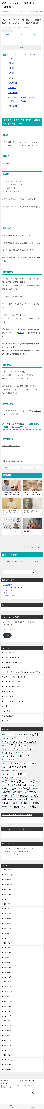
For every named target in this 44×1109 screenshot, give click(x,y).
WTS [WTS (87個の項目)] (35, 734)
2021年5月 (7, 909)
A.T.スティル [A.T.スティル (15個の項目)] (10, 734)
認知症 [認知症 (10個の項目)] (26, 803)
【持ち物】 (12, 78)
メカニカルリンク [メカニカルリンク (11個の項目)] (12, 778)
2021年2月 (7, 923)
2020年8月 (7, 953)
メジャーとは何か (10, 696)
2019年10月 (8, 1001)
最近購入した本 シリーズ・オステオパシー (31, 512)
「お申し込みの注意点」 (15, 424)
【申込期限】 (13, 106)
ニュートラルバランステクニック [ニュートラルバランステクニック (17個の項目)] (20, 763)
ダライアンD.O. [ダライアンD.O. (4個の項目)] (9, 759)
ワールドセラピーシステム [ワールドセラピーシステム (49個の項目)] (21, 781)
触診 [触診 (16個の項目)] (6, 803)
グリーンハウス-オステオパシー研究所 (17, 815)
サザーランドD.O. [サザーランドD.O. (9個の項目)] (25, 753)
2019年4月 (7, 1030)
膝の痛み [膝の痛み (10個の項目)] (8, 799)
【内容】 (11, 73)
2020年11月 (8, 938)
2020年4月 (7, 972)
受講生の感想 (8, 716)
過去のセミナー (7, 30)
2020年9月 (7, 948)
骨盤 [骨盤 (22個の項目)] (34, 806)
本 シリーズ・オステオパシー (11, 532)
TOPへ (33, 1106)
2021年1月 (7, 928)
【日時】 (11, 63)
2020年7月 (7, 957)
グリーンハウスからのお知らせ (14, 677)
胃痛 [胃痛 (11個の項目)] (6, 796)
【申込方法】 (12, 93)
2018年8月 (7, 1070)
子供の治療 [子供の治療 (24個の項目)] (10, 788)
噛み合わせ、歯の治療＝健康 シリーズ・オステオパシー (11, 512)
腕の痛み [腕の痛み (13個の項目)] (24, 796)
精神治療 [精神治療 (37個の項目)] (26, 788)
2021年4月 (7, 914)
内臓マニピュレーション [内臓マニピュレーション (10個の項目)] (24, 785)
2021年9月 (7, 889)
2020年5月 (7, 967)
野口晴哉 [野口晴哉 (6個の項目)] (36, 803)
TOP (19, 1080)
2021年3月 (7, 919)
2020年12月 (8, 933)
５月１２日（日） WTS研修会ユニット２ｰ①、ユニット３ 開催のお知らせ (33, 547)
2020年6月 (7, 962)
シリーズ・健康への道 (11, 687)
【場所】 (11, 68)
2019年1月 (7, 1045)
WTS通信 (7, 667)
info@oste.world (8, 593)
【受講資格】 (12, 83)
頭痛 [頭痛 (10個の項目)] (25, 807)
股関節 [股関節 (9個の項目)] (7, 792)
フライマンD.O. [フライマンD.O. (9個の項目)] (10, 771)
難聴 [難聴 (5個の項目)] (5, 806)
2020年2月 (7, 982)
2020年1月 (7, 987)
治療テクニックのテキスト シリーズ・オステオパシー (32, 493)
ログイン (23, 561)
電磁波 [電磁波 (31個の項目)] (15, 806)
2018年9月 (7, 1065)
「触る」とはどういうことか (13, 657)
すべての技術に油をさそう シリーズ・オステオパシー (11, 493)
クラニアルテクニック (15, 461)
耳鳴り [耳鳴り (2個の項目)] (37, 788)
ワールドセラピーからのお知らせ (15, 701)
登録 (7, 635)
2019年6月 (7, 1021)
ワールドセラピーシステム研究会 (15, 829)
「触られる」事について (12, 652)
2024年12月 (8, 875)
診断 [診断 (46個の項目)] (15, 803)
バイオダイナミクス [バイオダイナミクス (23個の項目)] (15, 767)
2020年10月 (8, 943)
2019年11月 (8, 996)
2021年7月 (7, 899)
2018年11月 (8, 1055)
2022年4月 (7, 879)
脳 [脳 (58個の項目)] (14, 795)
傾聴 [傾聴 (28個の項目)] (6, 785)
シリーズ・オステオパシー (13, 682)
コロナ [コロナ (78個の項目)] (9, 752)
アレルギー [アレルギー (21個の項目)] (19, 738)
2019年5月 (7, 1026)
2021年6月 (7, 904)
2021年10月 (8, 884)
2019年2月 (7, 1040)
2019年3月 (7, 1035)
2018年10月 (8, 1060)
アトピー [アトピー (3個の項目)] (6, 738)
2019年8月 (7, 1011)
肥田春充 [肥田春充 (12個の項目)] (18, 792)
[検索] (19, 572)
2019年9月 (7, 1006)
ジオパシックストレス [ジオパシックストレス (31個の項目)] (17, 756)
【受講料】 (12, 88)
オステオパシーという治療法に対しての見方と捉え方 (22, 672)
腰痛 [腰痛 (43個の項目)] (35, 795)
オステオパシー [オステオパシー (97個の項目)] (15, 745)
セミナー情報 (8, 691)
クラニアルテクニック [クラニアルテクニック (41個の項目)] (18, 749)
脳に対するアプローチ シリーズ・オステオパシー (32, 532)
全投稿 (6, 706)
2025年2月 (7, 870)
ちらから (37, 848)
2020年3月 (7, 977)
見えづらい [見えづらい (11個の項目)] (31, 799)
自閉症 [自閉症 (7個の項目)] (19, 799)
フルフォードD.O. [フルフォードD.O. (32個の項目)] (14, 774)
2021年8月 (7, 894)
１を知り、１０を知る (11, 662)
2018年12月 (8, 1050)
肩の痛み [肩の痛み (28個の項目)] (31, 792)
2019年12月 (8, 992)
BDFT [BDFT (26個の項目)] (24, 734)
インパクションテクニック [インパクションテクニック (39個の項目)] (21, 741)
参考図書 (7, 711)
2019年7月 (7, 1016)
